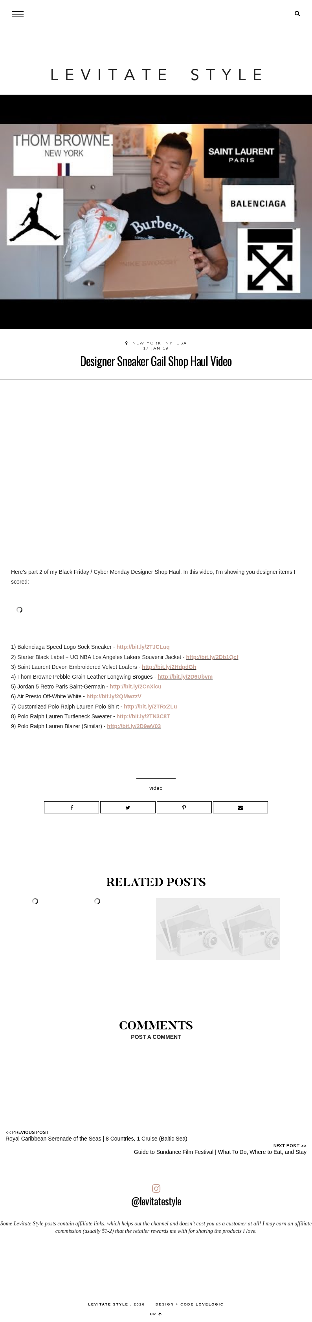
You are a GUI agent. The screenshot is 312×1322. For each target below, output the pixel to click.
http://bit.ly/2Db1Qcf (212, 657)
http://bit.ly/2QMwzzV (113, 696)
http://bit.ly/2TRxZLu (150, 706)
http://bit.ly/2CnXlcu (135, 686)
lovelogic (210, 1304)
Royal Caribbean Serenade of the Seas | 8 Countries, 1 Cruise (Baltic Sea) (96, 1138)
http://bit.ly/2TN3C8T (143, 716)
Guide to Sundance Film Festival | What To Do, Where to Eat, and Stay (220, 1152)
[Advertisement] (156, 1264)
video (156, 788)
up (156, 1314)
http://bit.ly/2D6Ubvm (185, 677)
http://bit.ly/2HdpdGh (169, 667)
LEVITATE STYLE (108, 1304)
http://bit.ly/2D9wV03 (134, 726)
